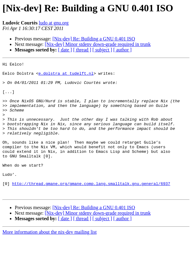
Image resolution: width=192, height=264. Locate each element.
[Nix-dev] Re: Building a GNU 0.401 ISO (94, 38)
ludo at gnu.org (54, 22)
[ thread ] (82, 49)
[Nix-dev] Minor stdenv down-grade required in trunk (98, 44)
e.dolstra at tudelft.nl (65, 76)
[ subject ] (102, 49)
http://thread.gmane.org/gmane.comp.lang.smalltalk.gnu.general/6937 (91, 208)
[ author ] (122, 49)
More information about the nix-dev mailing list (49, 258)
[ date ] (65, 49)
